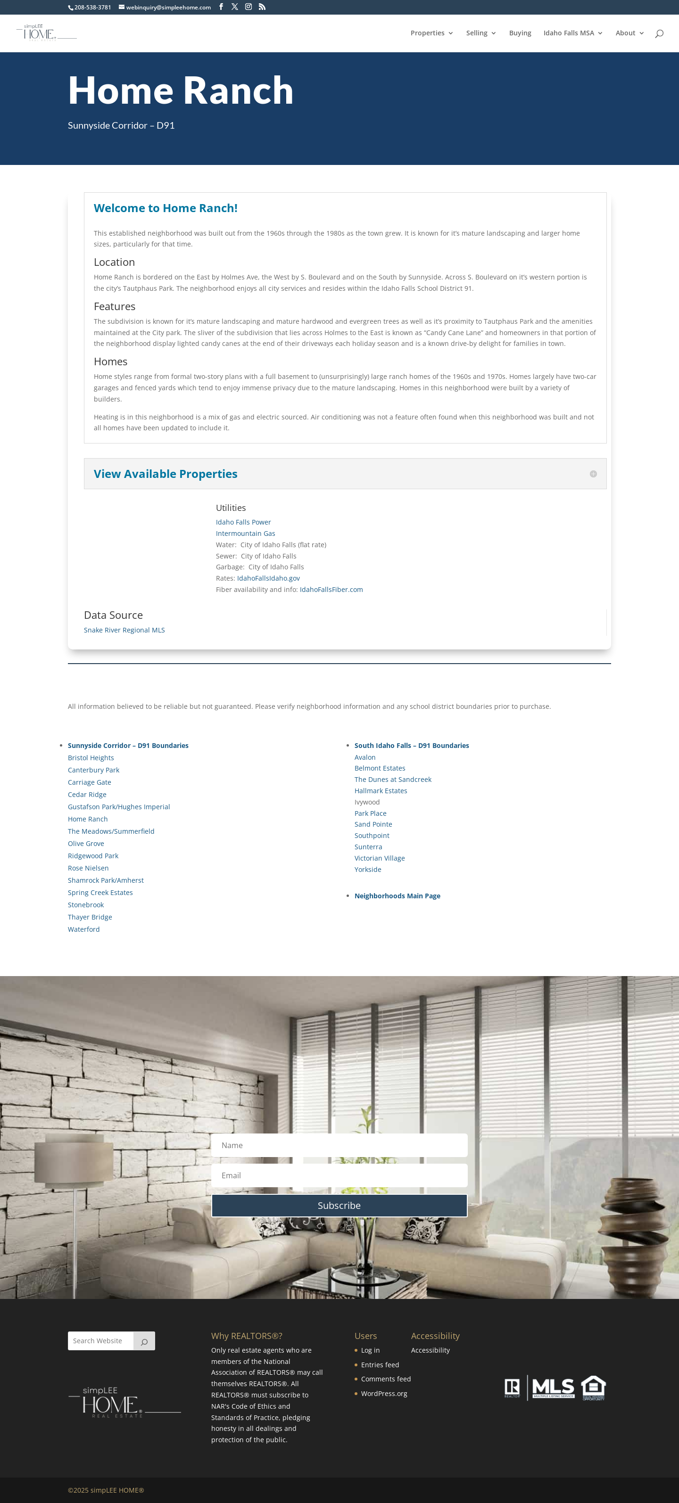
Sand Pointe (373, 824)
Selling (477, 33)
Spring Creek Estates (100, 892)
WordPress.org (384, 1393)
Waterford (84, 929)
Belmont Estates (380, 768)
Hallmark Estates (381, 790)
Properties (428, 33)
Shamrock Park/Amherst (106, 880)
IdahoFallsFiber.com (331, 589)
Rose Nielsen (88, 867)
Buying (520, 33)
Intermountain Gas (245, 533)
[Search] (144, 1340)
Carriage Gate (89, 782)
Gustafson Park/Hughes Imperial (119, 806)
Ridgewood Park (93, 855)
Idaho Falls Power (243, 521)
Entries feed (380, 1364)
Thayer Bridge (90, 916)
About (626, 33)
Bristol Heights (91, 757)
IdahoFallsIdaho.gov (268, 578)
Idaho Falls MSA (569, 33)
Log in (370, 1350)
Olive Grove (86, 843)
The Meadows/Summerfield (111, 831)
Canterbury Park (93, 769)
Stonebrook (86, 904)
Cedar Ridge (87, 794)
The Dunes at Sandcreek (393, 779)
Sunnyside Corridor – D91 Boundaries (128, 745)
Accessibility (430, 1350)
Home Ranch (88, 818)
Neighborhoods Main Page (397, 895)
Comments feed (386, 1378)
